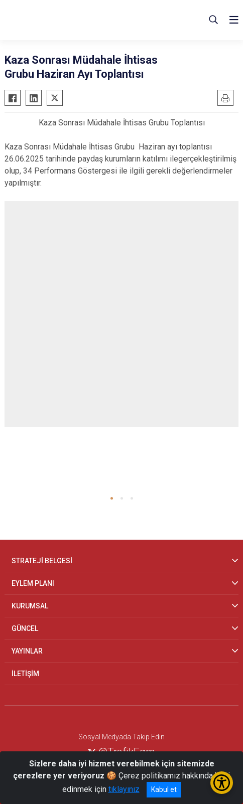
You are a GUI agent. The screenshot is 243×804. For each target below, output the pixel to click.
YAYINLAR (27, 651)
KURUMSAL (30, 606)
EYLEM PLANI (33, 583)
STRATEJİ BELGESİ (42, 561)
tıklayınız (124, 789)
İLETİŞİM (25, 674)
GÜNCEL (25, 628)
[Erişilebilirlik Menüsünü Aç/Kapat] (221, 782)
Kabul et (164, 789)
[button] (111, 498)
